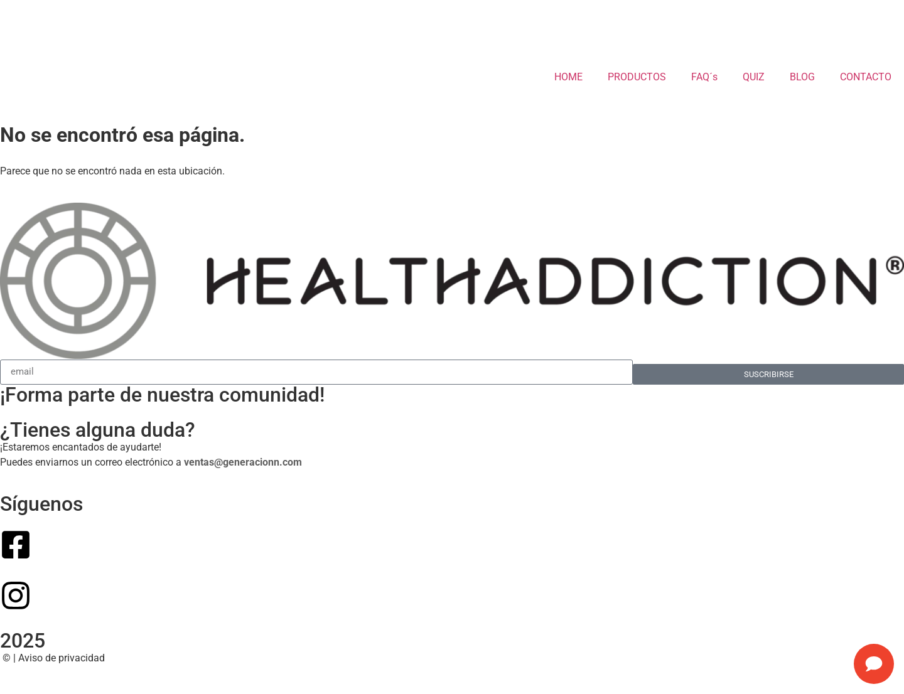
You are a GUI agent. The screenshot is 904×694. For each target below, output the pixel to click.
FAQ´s (704, 77)
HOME (568, 77)
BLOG (802, 77)
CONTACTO (865, 77)
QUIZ (754, 77)
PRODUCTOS (637, 77)
